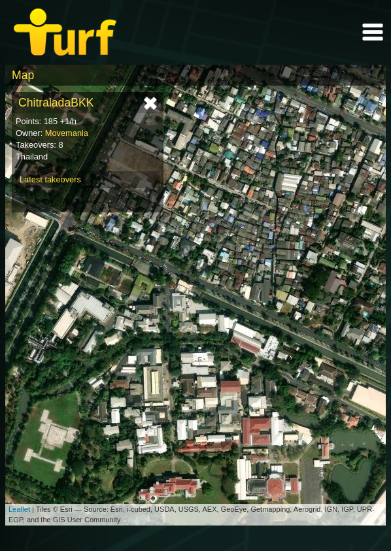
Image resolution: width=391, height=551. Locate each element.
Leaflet (19, 509)
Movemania (66, 133)
